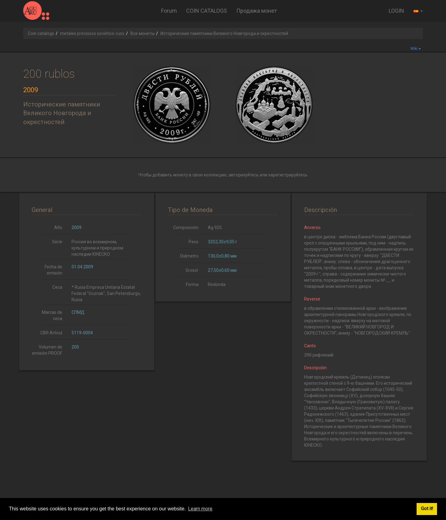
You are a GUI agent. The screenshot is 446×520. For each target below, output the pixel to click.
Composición (186, 227)
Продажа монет (256, 10)
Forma (192, 284)
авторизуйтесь (244, 174)
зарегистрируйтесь (288, 174)
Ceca (57, 287)
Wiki (415, 48)
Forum (169, 10)
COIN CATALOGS (206, 10)
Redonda (216, 284)
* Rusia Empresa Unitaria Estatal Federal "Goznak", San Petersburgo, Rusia (106, 293)
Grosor (192, 270)
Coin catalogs (41, 33)
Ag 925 (215, 227)
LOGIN (396, 10)
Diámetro (189, 256)
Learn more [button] (200, 509)
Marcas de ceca (52, 315)
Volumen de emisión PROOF (47, 350)
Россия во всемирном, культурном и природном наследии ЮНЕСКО (97, 248)
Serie (57, 241)
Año (58, 227)
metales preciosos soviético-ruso (92, 33)
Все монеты (142, 33)
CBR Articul (51, 332)
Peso (194, 241)
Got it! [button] (427, 508)
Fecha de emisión (53, 269)
